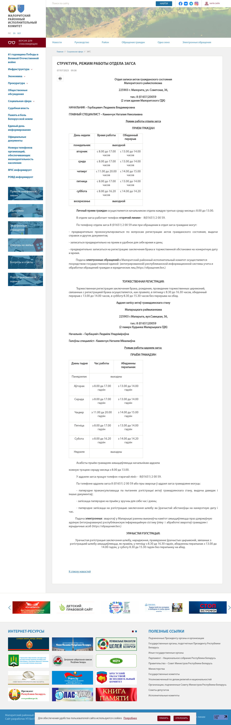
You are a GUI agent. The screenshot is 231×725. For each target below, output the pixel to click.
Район (105, 42)
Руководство (82, 42)
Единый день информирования (19, 128)
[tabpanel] (72, 671)
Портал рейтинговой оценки (23, 279)
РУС (9, 33)
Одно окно (164, 42)
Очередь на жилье (21, 245)
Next (229, 607)
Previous (10, 607)
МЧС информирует (20, 170)
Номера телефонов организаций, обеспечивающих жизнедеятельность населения (20, 155)
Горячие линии (196, 717)
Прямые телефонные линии (23, 193)
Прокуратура (18, 83)
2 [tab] (136, 631)
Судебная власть (18, 108)
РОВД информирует (20, 177)
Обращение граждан (133, 42)
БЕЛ (19, 33)
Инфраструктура (20, 69)
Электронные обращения (197, 42)
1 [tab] (133, 631)
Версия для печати (60, 78)
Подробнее (130, 718)
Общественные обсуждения (17, 92)
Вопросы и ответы (21, 262)
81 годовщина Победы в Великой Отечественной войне (23, 58)
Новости (57, 42)
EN (14, 33)
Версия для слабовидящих (28, 42)
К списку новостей (80, 571)
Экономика (16, 76)
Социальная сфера (21, 101)
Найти (164, 3)
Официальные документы (17, 139)
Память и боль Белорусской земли (20, 117)
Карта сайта (215, 3)
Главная (60, 52)
